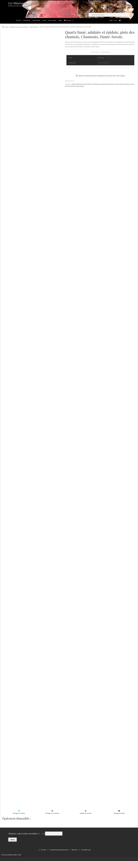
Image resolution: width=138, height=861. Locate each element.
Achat (44, 20)
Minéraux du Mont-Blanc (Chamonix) (104, 84)
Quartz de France (129, 84)
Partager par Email (119, 817)
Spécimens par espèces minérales (19, 27)
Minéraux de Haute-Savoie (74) (85, 84)
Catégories (26, 20)
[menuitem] (68, 21)
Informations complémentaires (100, 52)
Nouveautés (36, 20)
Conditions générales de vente (59, 853)
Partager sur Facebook (52, 817)
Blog (60, 20)
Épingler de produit (85, 817)
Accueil (18, 20)
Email (43, 837)
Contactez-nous (86, 853)
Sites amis (75, 853)
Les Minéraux (16, 3)
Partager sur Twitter (19, 817)
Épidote (74, 84)
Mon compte (52, 20)
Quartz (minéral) (33, 27)
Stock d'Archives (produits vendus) (74, 86)
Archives (43, 853)
